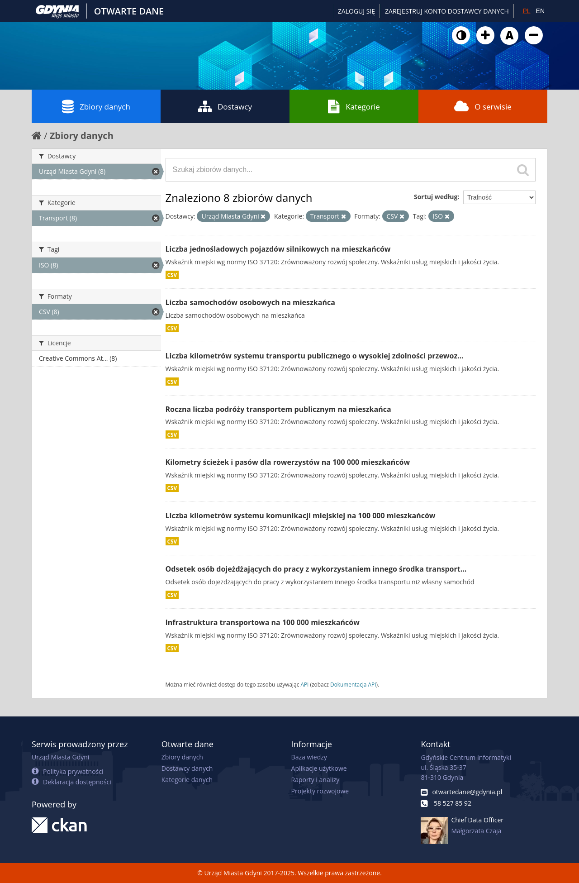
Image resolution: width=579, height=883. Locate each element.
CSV (172, 274)
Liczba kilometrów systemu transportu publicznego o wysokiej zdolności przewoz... (315, 356)
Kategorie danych (187, 779)
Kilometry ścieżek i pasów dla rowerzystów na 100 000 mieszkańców (288, 462)
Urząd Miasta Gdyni (60, 757)
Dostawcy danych (187, 768)
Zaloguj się (356, 11)
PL (526, 10)
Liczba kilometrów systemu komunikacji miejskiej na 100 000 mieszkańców (301, 515)
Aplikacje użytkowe (319, 768)
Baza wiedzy (309, 757)
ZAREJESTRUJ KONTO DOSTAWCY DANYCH (447, 11)
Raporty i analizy (315, 779)
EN (540, 10)
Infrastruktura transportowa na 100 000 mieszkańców (263, 622)
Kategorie (354, 106)
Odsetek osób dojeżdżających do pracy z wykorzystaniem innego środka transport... (316, 569)
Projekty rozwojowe (320, 791)
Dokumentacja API (353, 684)
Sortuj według (435, 196)
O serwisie (483, 106)
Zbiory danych (96, 106)
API (304, 684)
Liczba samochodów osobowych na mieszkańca (250, 302)
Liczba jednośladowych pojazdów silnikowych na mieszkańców (278, 249)
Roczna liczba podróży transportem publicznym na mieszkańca (278, 409)
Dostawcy (225, 106)
